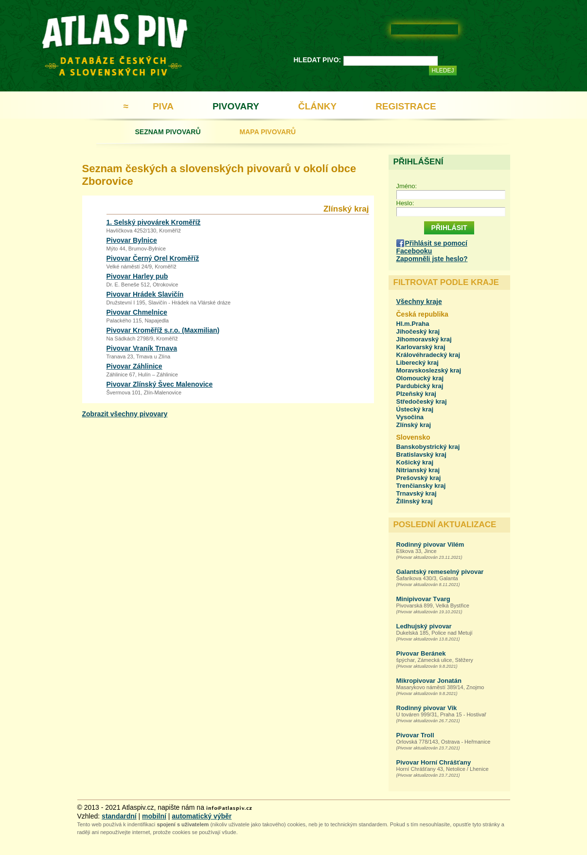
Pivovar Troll (415, 735)
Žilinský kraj (414, 501)
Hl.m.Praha (412, 323)
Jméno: (406, 186)
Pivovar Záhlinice (134, 366)
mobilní (154, 816)
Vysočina (410, 417)
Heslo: (405, 203)
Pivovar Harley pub (137, 276)
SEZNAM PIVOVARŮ (168, 132)
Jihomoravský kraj (424, 339)
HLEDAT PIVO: (317, 60)
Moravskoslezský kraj (429, 370)
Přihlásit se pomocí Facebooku (431, 247)
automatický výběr (201, 816)
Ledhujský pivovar (424, 626)
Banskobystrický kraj (428, 446)
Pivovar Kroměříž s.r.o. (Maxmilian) (163, 330)
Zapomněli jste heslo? (432, 259)
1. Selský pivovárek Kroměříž (154, 222)
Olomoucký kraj (420, 378)
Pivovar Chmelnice (137, 312)
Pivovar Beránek (421, 653)
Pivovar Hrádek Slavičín (145, 294)
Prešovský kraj (418, 477)
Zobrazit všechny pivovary (125, 414)
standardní (119, 816)
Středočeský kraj (421, 401)
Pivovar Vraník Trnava (142, 348)
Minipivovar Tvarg (423, 599)
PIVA (163, 106)
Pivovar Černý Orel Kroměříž (153, 258)
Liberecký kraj (417, 362)
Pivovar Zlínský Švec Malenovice (160, 384)
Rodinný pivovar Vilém (430, 544)
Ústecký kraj (415, 409)
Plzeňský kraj (416, 393)
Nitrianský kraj (418, 470)
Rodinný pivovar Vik (426, 708)
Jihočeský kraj (418, 331)
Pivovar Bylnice (132, 240)
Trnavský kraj (416, 493)
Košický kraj (415, 462)
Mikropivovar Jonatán (429, 680)
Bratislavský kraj (421, 454)
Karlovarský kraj (420, 347)
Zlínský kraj (413, 424)
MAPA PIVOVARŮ (268, 132)
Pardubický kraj (420, 386)
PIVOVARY (236, 106)
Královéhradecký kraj (428, 354)
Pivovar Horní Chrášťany (433, 762)
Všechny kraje (419, 301)
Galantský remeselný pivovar (440, 571)
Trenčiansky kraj (421, 485)
